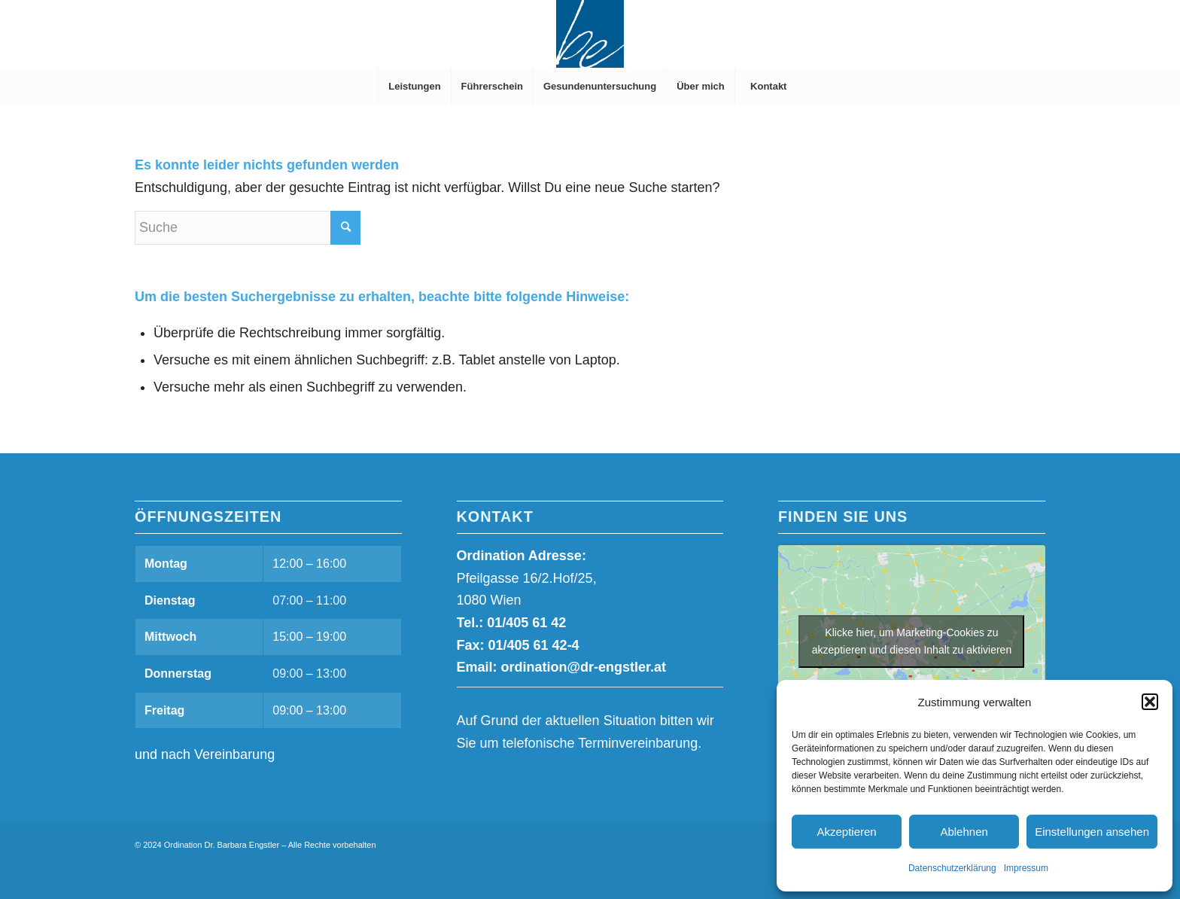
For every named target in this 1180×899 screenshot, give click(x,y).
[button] (1149, 701)
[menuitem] (414, 86)
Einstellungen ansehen (1092, 831)
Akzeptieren (846, 831)
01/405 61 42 (526, 622)
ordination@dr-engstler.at (584, 667)
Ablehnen (963, 831)
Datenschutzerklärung (952, 868)
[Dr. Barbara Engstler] (590, 34)
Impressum (1026, 868)
